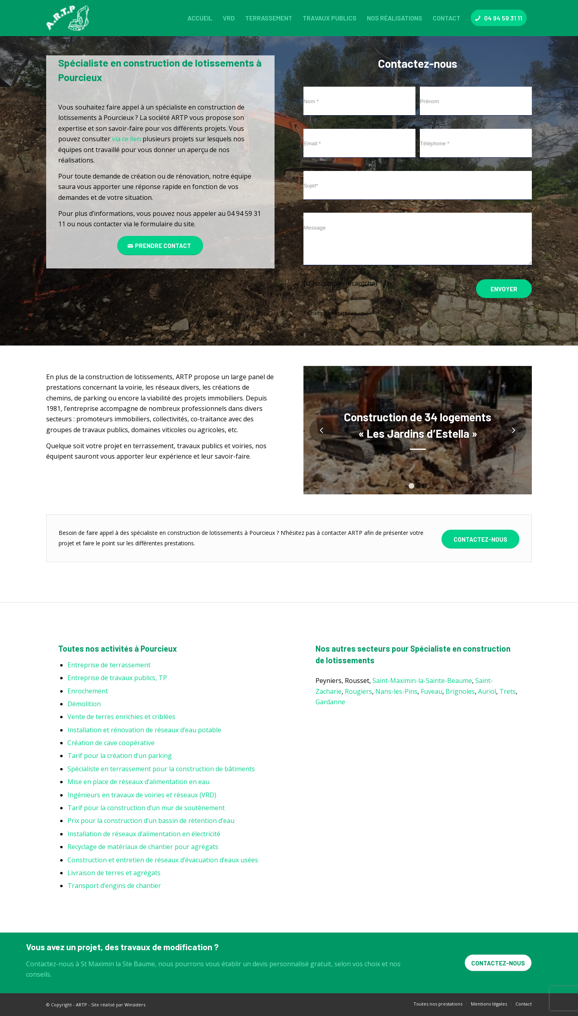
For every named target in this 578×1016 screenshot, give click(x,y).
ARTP (81, 1005)
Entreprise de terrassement (109, 664)
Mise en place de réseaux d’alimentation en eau (138, 781)
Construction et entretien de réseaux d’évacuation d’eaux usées (162, 859)
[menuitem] (200, 18)
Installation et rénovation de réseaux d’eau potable (144, 729)
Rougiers (358, 691)
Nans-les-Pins (396, 691)
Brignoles (460, 691)
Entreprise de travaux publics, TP (117, 677)
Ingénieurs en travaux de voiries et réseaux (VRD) (141, 794)
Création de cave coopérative (111, 742)
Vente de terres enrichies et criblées (121, 716)
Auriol (487, 691)
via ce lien (126, 138)
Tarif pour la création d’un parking (119, 755)
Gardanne (330, 701)
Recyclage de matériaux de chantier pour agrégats (142, 846)
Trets (507, 691)
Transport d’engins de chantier (114, 885)
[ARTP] (69, 18)
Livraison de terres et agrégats (114, 872)
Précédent (321, 430)
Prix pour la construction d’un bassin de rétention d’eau (150, 820)
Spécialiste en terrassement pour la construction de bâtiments (161, 768)
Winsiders (134, 1005)
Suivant (514, 430)
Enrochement (87, 691)
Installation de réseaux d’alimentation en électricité (143, 833)
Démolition (84, 703)
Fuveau (431, 691)
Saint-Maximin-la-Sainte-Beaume (422, 680)
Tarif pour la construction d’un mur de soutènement (146, 807)
